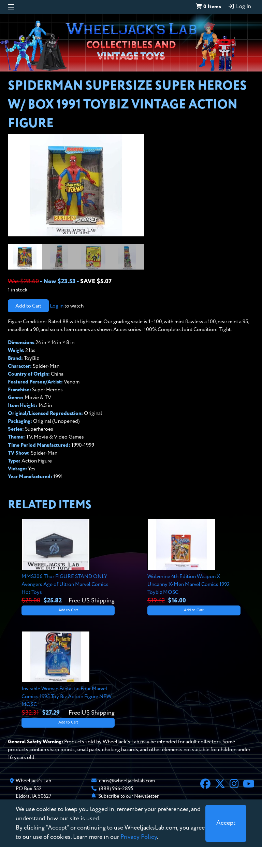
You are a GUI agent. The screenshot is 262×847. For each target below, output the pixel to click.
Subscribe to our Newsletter (128, 796)
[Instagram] (234, 785)
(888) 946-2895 (116, 788)
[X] (220, 785)
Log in (56, 306)
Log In (239, 6)
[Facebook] (205, 785)
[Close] (225, 823)
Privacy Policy (138, 837)
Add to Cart (28, 306)
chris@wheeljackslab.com (127, 780)
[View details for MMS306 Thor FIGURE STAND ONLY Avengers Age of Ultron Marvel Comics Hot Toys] (68, 562)
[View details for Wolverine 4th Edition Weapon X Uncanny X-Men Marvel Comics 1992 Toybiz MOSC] (194, 562)
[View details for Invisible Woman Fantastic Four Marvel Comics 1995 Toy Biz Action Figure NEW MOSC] (68, 674)
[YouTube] (248, 785)
